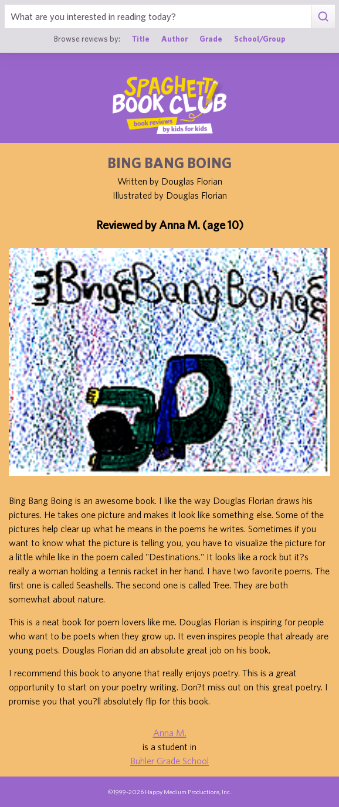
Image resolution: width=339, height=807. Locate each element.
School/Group (260, 38)
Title (141, 38)
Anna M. (170, 732)
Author (174, 38)
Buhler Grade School (169, 760)
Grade (210, 38)
